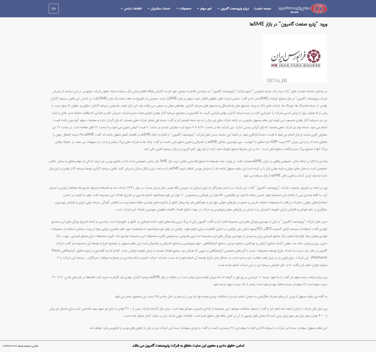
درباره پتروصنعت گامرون (234, 8)
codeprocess (10, 346)
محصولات (185, 8)
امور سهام (205, 8)
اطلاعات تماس (133, 8)
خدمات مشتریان (160, 8)
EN (54, 8)
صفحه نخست (262, 8)
